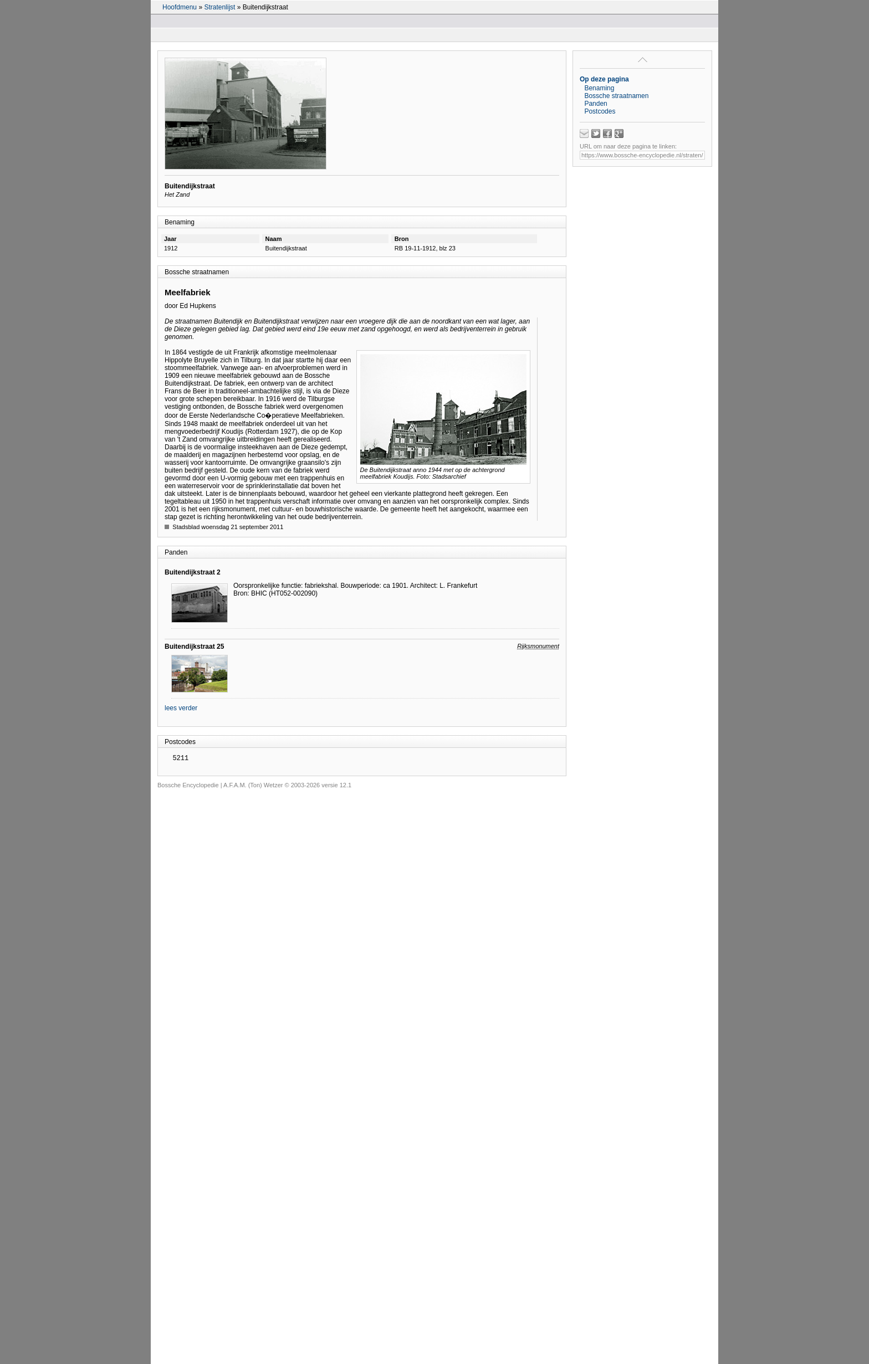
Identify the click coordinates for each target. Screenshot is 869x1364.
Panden (595, 103)
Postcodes (599, 111)
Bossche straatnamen (616, 96)
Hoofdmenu (179, 7)
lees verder (181, 708)
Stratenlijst (219, 7)
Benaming (599, 88)
